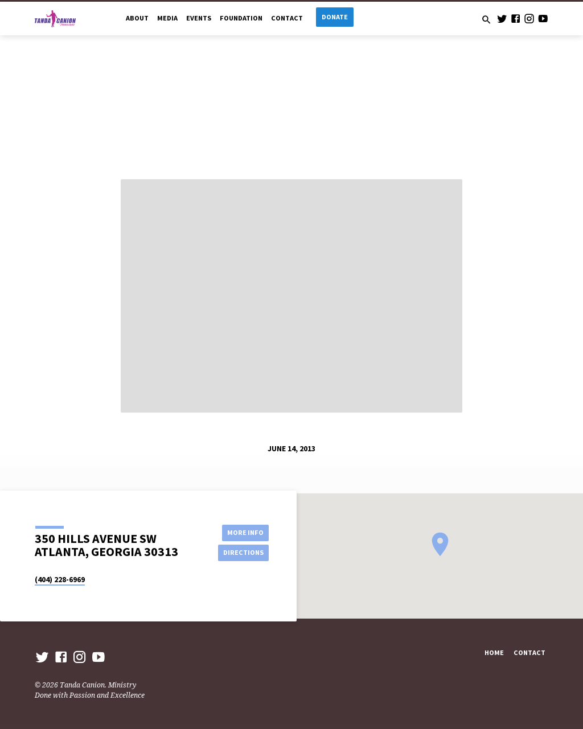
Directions (243, 552)
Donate (335, 17)
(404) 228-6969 (60, 579)
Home (494, 652)
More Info (243, 532)
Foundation (241, 18)
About (137, 18)
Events (198, 18)
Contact (287, 18)
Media (167, 18)
